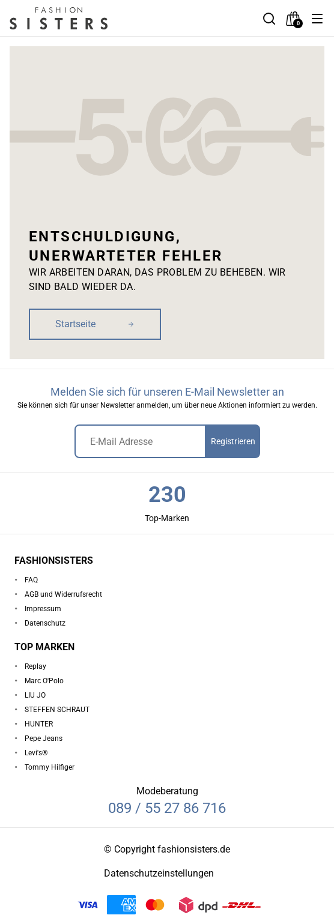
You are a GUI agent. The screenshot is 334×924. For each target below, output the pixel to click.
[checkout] (293, 18)
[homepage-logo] (73, 18)
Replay (35, 666)
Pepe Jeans (43, 738)
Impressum (43, 609)
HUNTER (39, 724)
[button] (317, 18)
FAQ (31, 580)
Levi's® (36, 753)
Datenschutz (45, 623)
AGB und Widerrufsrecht (63, 594)
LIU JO (35, 695)
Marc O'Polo (44, 681)
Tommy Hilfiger (49, 767)
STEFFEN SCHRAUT (57, 709)
